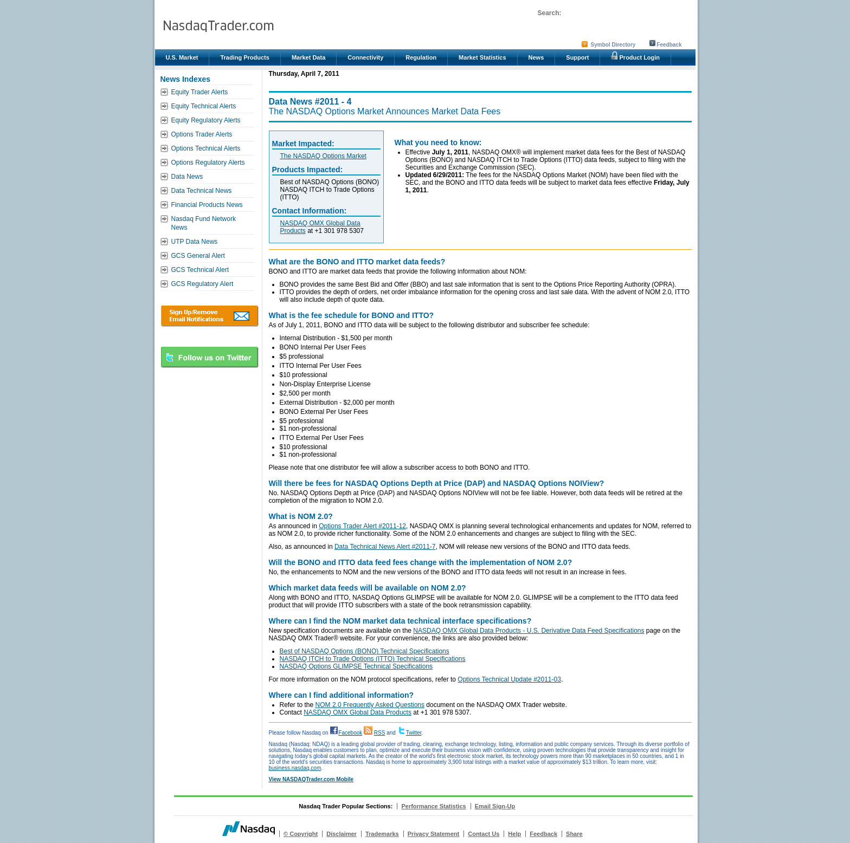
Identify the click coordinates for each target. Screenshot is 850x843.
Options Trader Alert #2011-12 (362, 526)
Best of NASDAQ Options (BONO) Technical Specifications (364, 651)
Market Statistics (482, 57)
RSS (379, 733)
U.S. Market (182, 57)
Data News (187, 176)
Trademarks (382, 834)
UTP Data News (194, 241)
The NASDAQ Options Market (323, 156)
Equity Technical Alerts (203, 106)
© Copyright (301, 834)
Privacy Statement (433, 834)
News (536, 57)
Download (209, 316)
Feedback (668, 45)
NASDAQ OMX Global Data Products (357, 712)
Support (577, 57)
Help (514, 834)
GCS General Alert (198, 256)
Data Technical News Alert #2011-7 (385, 546)
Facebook (350, 733)
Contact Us (483, 834)
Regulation (420, 57)
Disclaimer (341, 834)
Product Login (635, 56)
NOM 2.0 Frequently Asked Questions (369, 705)
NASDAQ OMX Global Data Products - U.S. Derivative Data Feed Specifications (528, 630)
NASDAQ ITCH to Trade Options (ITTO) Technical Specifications (373, 659)
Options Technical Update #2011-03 (509, 679)
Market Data (308, 57)
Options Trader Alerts (202, 134)
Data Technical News (201, 190)
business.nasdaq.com (295, 768)
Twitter (414, 733)
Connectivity (365, 57)
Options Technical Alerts (206, 148)
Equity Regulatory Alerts (206, 120)
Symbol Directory (613, 45)
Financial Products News (207, 205)
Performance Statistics (433, 806)
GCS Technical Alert (200, 270)
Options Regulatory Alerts (208, 162)
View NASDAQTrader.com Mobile (311, 779)
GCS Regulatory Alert (202, 284)
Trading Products (244, 57)
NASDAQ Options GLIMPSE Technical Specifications (356, 666)
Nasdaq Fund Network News (203, 223)
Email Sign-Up (495, 806)
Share (574, 834)
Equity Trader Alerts (199, 92)
